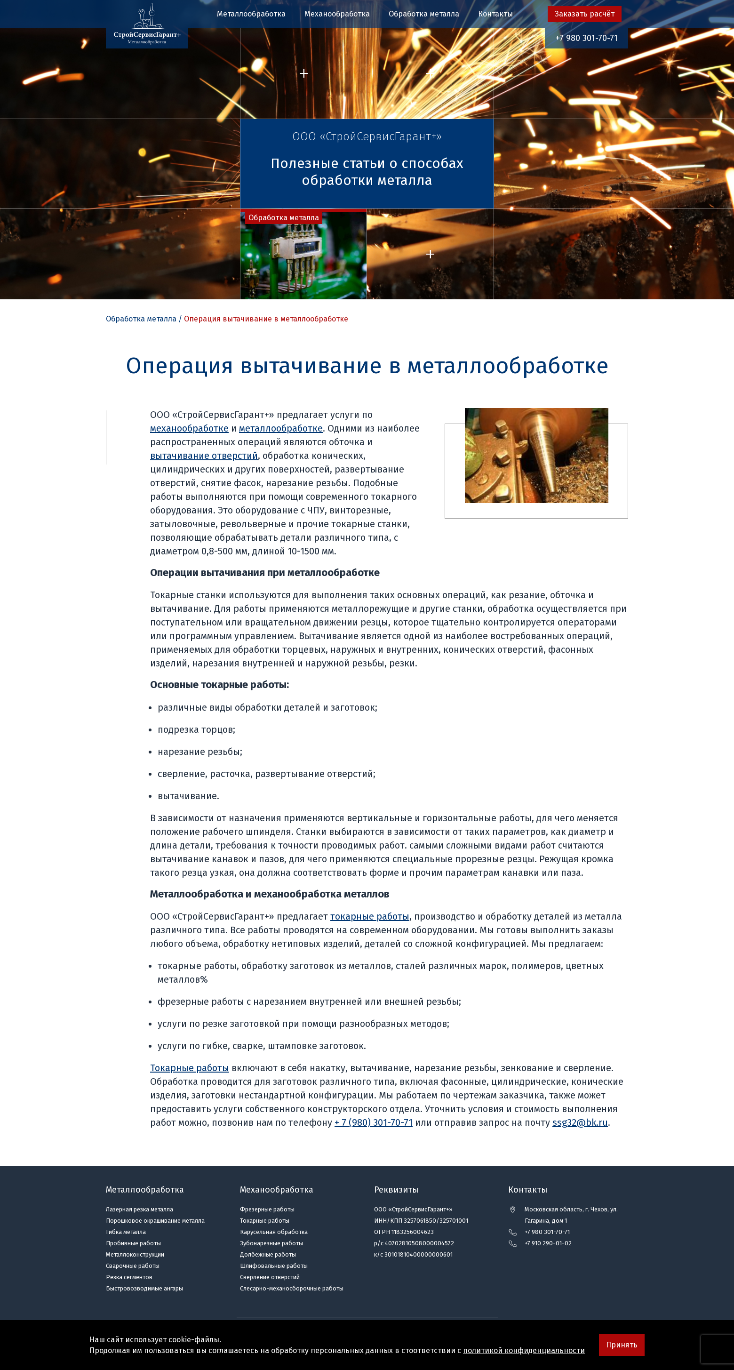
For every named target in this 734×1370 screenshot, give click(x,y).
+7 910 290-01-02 (548, 1243)
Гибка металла (126, 1231)
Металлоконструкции (135, 1254)
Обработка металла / (144, 318)
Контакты (495, 13)
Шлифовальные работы (274, 1265)
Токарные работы (189, 1068)
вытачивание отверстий (204, 455)
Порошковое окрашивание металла (155, 1220)
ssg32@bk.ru (580, 1122)
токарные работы (369, 916)
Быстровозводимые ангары (144, 1288)
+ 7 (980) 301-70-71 (374, 1122)
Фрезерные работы (267, 1209)
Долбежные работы (268, 1254)
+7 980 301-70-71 (587, 38)
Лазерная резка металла (139, 1209)
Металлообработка (251, 13)
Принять (622, 1344)
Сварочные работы (133, 1265)
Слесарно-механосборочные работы (291, 1288)
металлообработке (281, 428)
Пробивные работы (133, 1243)
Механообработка (337, 13)
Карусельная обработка (274, 1231)
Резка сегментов (129, 1277)
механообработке (189, 428)
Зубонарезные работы (271, 1243)
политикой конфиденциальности (524, 1350)
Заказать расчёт (584, 13)
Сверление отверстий (270, 1277)
